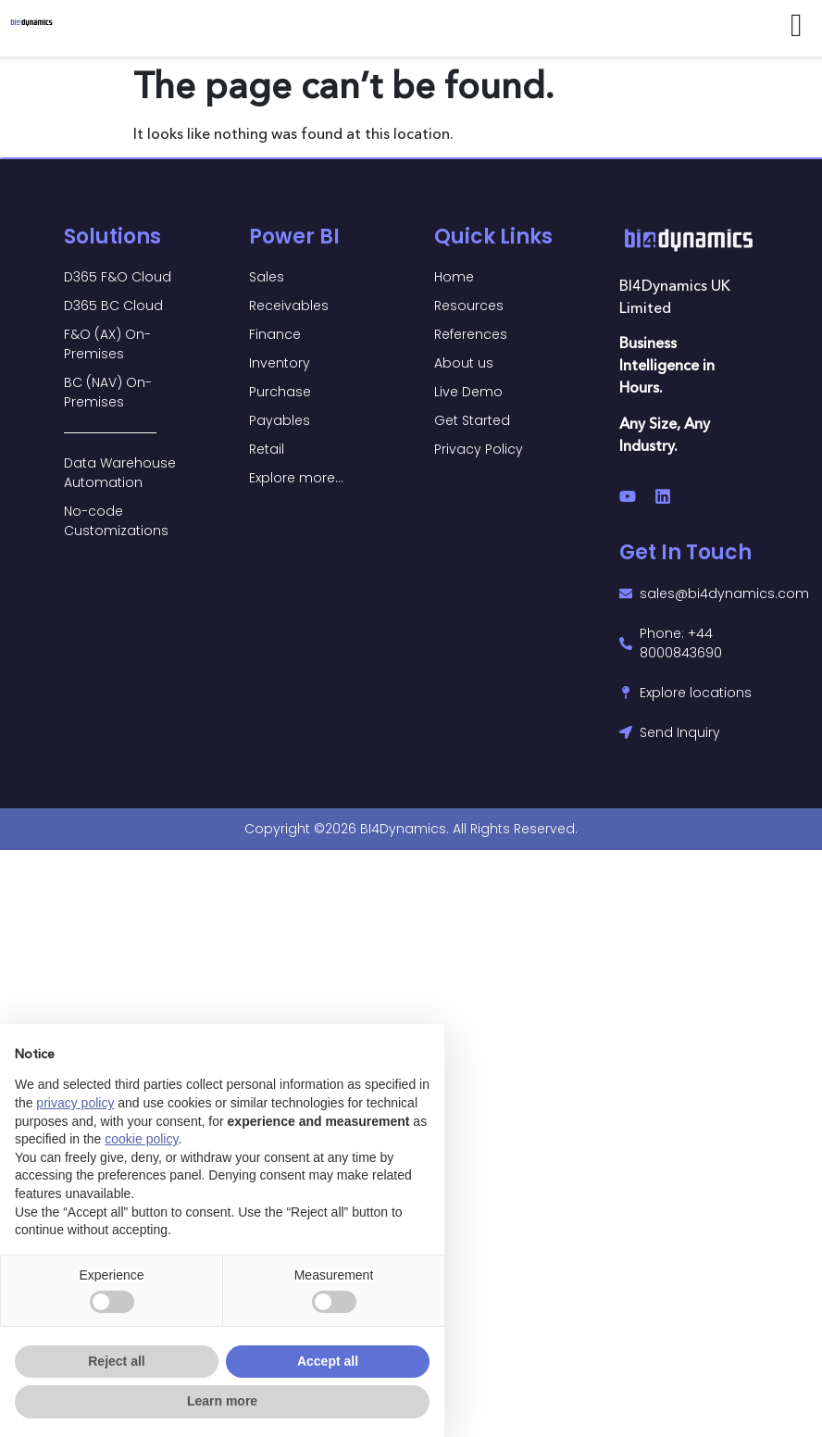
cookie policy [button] (141, 1138)
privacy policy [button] (75, 1102)
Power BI (294, 236)
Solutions (112, 236)
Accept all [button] (327, 1361)
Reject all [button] (116, 1361)
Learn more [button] (222, 1400)
